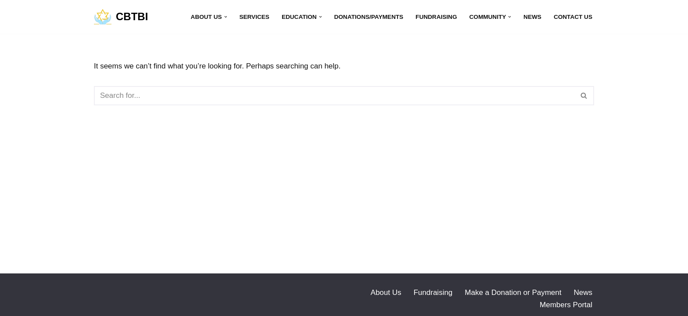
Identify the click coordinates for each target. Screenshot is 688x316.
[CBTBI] (121, 17)
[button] (225, 16)
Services (254, 17)
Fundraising (436, 17)
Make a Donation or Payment (513, 292)
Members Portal (566, 305)
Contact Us (573, 17)
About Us (386, 292)
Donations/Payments (368, 17)
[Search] (334, 95)
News (532, 17)
